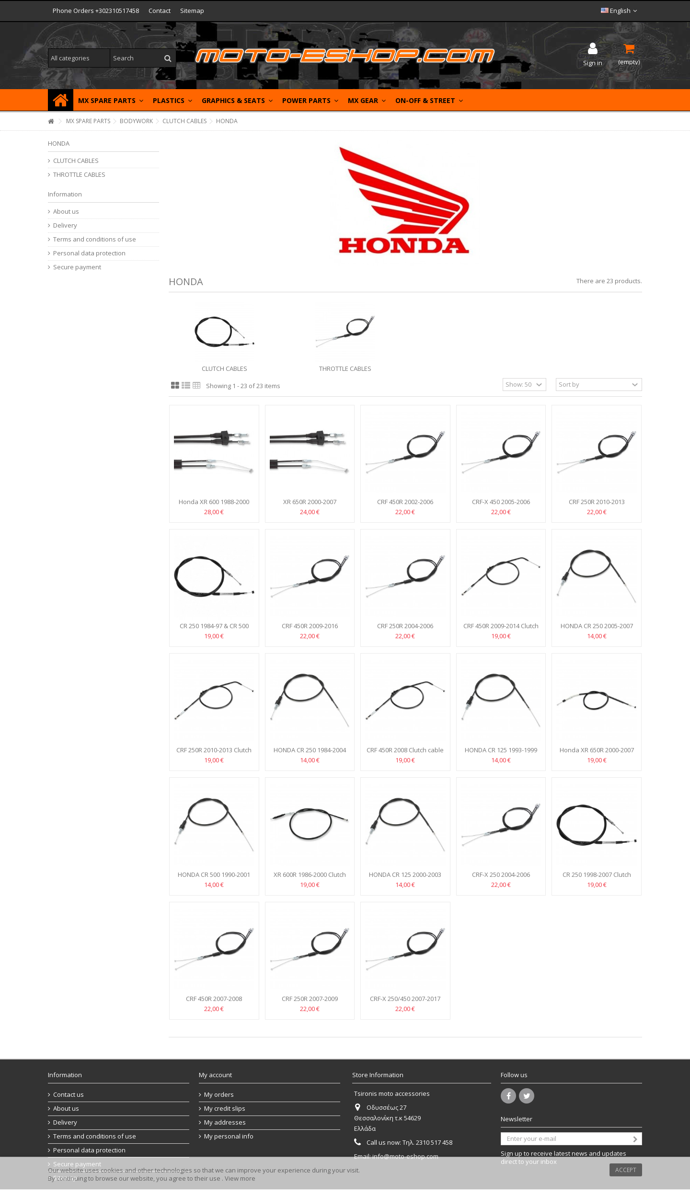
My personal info (228, 1136)
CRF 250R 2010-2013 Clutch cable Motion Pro (214, 754)
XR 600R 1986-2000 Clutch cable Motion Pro (310, 878)
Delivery (65, 225)
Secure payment (77, 267)
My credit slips (224, 1108)
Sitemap (192, 10)
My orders (219, 1095)
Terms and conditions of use (94, 239)
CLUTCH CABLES (224, 368)
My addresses (225, 1122)
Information (65, 194)
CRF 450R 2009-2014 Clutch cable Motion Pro (501, 629)
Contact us (68, 1095)
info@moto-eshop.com (405, 1156)
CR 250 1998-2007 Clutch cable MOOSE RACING (597, 878)
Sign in (592, 62)
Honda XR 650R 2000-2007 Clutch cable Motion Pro (597, 754)
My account (215, 1074)
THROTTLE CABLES (345, 368)
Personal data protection (89, 253)
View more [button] (240, 1178)
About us (66, 211)
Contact (160, 10)
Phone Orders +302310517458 (96, 10)
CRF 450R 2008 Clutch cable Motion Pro (405, 754)
